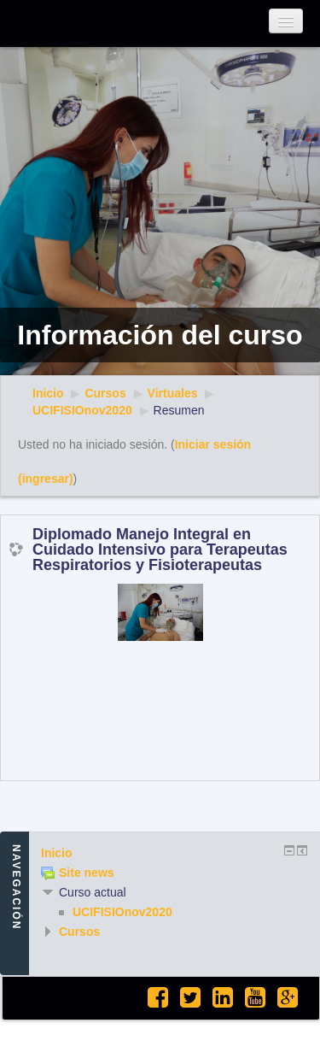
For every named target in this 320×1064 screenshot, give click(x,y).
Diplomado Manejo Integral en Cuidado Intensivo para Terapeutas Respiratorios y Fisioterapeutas (160, 549)
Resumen (179, 410)
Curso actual (92, 892)
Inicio (48, 393)
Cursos (104, 393)
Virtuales (173, 393)
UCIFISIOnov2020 (82, 410)
